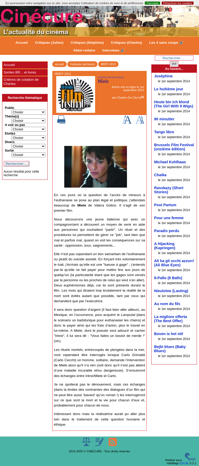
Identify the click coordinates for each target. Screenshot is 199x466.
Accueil (21, 43)
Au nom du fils (167, 304)
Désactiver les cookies (177, 3)
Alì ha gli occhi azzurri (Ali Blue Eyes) (174, 263)
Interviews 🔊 (113, 50)
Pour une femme (169, 218)
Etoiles (10, 133)
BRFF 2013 (108, 64)
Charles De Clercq (128, 97)
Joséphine (163, 76)
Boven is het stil (168, 334)
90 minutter (164, 119)
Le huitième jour (168, 89)
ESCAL (184, 463)
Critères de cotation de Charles (21, 82)
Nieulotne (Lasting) (171, 291)
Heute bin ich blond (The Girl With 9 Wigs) (173, 104)
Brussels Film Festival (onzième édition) (174, 147)
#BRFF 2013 (62, 73)
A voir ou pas (15, 125)
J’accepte (152, 3)
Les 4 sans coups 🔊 (166, 43)
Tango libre (164, 132)
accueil (59, 64)
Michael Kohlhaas (170, 162)
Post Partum (165, 205)
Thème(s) (12, 116)
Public (10, 108)
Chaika (160, 175)
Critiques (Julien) (49, 43)
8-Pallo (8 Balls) (168, 278)
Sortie (9, 150)
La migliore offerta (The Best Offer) (170, 319)
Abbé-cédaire (84, 50)
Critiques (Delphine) (87, 43)
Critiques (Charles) (126, 43)
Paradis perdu (166, 231)
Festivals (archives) (82, 64)
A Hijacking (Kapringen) (164, 246)
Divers (10, 142)
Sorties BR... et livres (20, 72)
